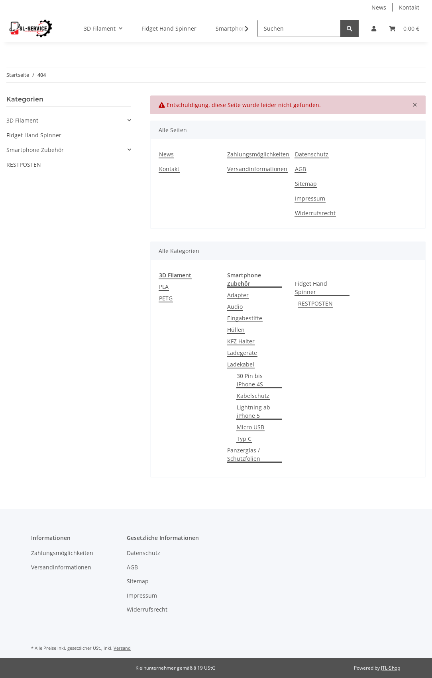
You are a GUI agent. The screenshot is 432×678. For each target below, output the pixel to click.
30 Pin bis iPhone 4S (250, 380)
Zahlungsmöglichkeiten (258, 154)
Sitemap (306, 183)
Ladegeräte (242, 353)
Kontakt (409, 7)
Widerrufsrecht (315, 213)
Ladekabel (240, 364)
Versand (122, 648)
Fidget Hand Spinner (311, 288)
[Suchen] (299, 28)
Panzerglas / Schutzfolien (243, 454)
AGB (300, 169)
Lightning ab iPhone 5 (253, 411)
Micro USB (250, 427)
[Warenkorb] (404, 28)
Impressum (310, 198)
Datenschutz (311, 154)
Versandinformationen (257, 169)
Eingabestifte (244, 318)
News (378, 7)
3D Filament (22, 120)
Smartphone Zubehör (35, 150)
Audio (235, 306)
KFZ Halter (241, 341)
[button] (374, 28)
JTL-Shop (390, 667)
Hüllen (236, 329)
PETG (166, 298)
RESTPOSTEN (315, 303)
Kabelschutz (253, 395)
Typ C (244, 438)
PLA (164, 286)
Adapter (238, 295)
